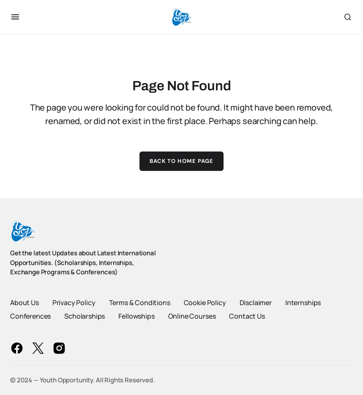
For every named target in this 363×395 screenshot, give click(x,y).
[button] (15, 17)
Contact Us (247, 316)
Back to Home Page (181, 161)
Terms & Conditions (139, 302)
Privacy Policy (74, 302)
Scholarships (84, 316)
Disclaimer (256, 302)
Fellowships (136, 316)
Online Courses (192, 316)
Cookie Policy (205, 302)
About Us (24, 302)
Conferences (30, 316)
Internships (303, 302)
